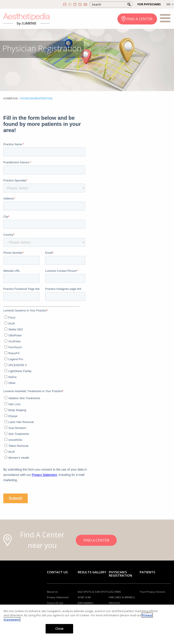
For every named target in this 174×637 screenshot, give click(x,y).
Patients (147, 572)
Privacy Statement (58, 597)
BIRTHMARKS (85, 603)
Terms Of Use (55, 603)
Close (59, 628)
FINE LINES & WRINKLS (122, 597)
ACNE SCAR (84, 597)
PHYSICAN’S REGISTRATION (120, 573)
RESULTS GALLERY (92, 572)
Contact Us (57, 572)
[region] (87, 621)
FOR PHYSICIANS (149, 4)
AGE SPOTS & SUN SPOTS (93, 591)
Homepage (10, 98)
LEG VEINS (115, 591)
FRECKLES (114, 603)
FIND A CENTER (139, 19)
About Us (52, 591)
